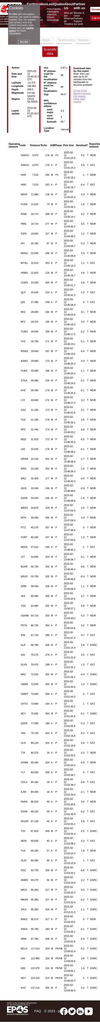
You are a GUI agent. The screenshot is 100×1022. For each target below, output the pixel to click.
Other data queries (79, 100)
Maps (46, 40)
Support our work (78, 22)
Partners (78, 18)
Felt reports (79, 96)
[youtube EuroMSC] (89, 1011)
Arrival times (80, 90)
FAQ (37, 1011)
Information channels (53, 13)
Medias (83, 40)
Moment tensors (82, 93)
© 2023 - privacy (56, 1011)
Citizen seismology (53, 18)
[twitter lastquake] (72, 1011)
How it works (54, 9)
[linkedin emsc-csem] (80, 1011)
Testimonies (65, 40)
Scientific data (50, 51)
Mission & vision (79, 14)
